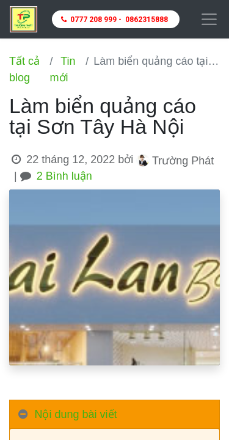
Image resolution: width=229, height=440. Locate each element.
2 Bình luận (64, 176)
